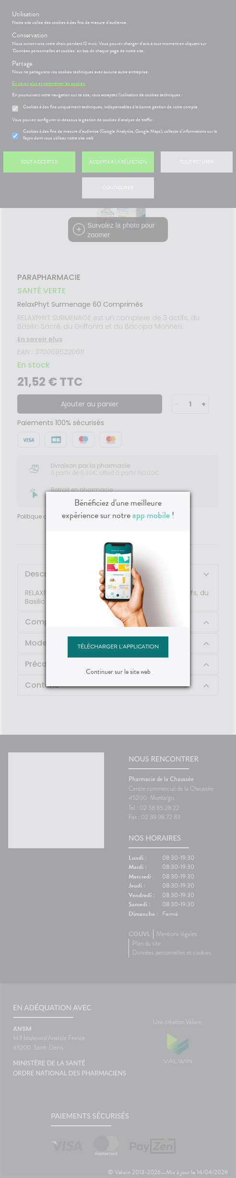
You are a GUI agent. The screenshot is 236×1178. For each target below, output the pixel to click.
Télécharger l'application (118, 646)
